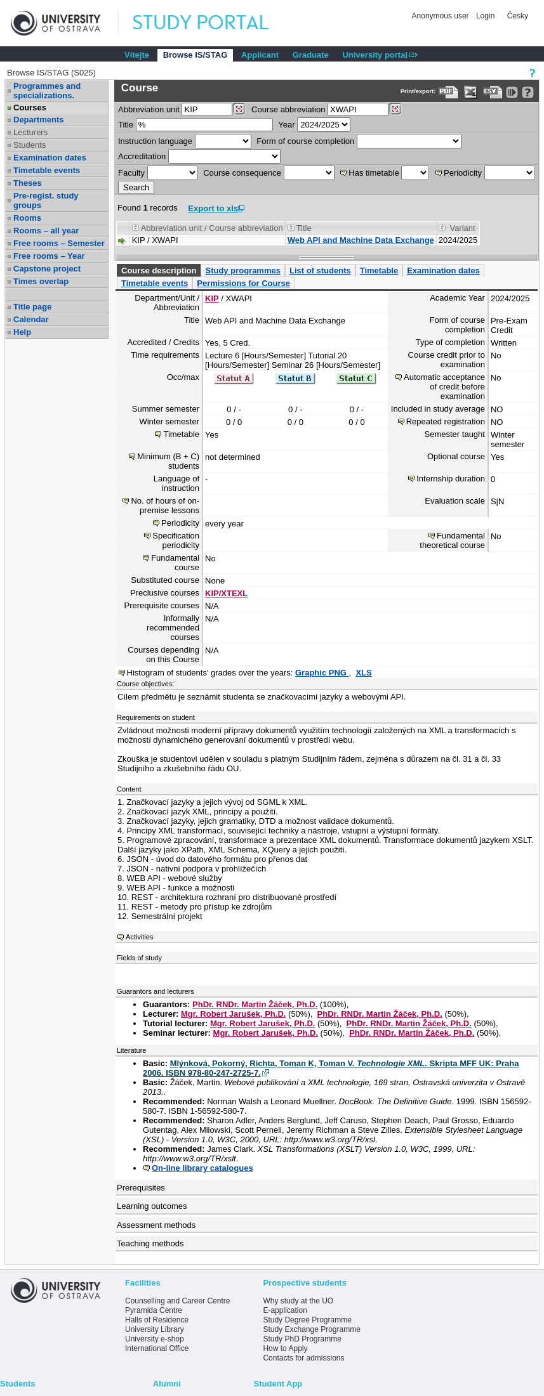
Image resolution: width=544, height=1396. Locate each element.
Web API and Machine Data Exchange (361, 240)
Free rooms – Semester (59, 243)
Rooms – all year (46, 230)
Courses (29, 107)
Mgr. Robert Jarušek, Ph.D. (233, 1014)
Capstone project (47, 268)
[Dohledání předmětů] (395, 109)
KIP (212, 298)
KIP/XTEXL (226, 593)
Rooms (27, 218)
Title (125, 124)
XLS (363, 672)
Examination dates (49, 157)
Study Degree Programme (307, 1319)
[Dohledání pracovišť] (239, 109)
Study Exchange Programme (311, 1329)
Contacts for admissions (303, 1358)
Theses (27, 183)
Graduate (311, 55)
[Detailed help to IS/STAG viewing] (527, 92)
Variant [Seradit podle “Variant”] (462, 228)
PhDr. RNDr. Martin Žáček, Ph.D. (254, 1004)
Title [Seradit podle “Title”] (304, 228)
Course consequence (242, 173)
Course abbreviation (288, 109)
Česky (517, 15)
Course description (158, 270)
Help (22, 332)
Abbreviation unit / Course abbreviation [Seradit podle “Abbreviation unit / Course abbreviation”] (212, 228)
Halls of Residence (157, 1319)
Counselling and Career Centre (177, 1300)
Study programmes (242, 270)
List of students (320, 270)
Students (29, 145)
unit (149, 109)
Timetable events (46, 170)
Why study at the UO (298, 1300)
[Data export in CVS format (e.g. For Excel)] (493, 92)
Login (485, 15)
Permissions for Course (243, 283)
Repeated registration (445, 421)
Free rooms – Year (49, 256)
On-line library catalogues (202, 1168)
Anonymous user (441, 15)
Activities (139, 937)
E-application (285, 1310)
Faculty (131, 173)
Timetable (379, 270)
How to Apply (285, 1348)
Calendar (31, 319)
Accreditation (142, 156)
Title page (32, 306)
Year (286, 124)
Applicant (260, 55)
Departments (38, 119)
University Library (154, 1329)
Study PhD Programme (302, 1338)
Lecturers (30, 132)
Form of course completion (305, 141)
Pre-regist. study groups (46, 200)
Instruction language (155, 141)
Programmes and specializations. (47, 90)
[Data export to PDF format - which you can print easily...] (448, 92)
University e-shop (154, 1338)
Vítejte (136, 55)
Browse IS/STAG (195, 55)
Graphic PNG (322, 672)
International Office (157, 1348)
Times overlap (41, 281)
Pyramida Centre (153, 1310)
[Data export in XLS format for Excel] (471, 92)
